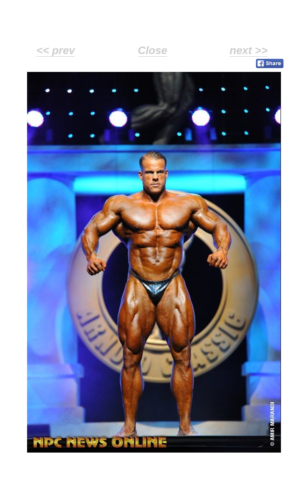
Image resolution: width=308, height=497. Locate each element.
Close (153, 50)
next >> (249, 50)
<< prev (55, 50)
